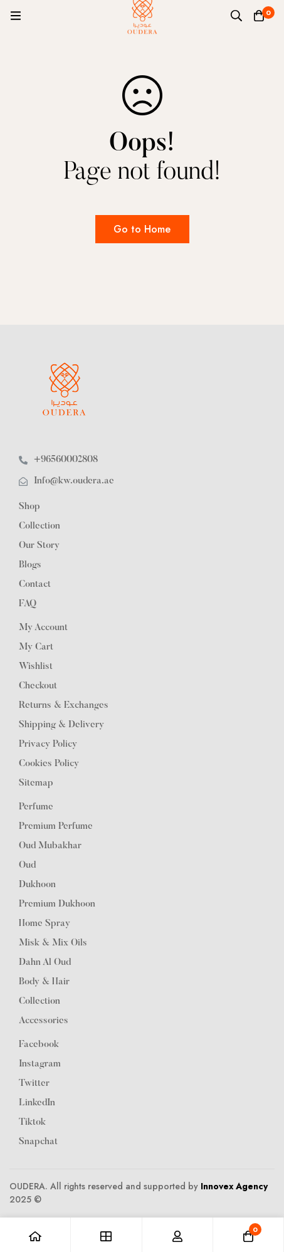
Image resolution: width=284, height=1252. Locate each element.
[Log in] (177, 1235)
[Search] (236, 15)
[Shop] (106, 1235)
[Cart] (259, 15)
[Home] (35, 1235)
